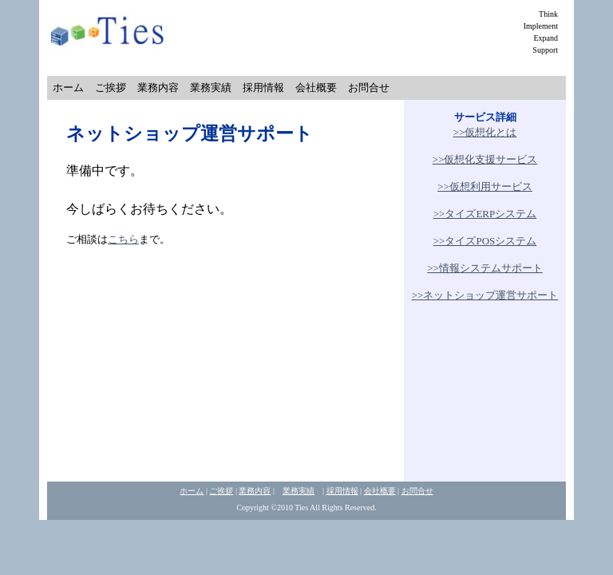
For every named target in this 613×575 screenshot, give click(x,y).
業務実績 (210, 87)
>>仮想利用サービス (484, 186)
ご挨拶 (110, 87)
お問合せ (369, 87)
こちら (123, 239)
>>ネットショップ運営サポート (485, 295)
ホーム (68, 87)
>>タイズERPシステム (485, 214)
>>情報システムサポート (485, 268)
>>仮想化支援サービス (485, 159)
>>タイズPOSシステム (485, 241)
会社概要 (316, 87)
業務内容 (158, 87)
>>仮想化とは (485, 132)
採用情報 (263, 87)
